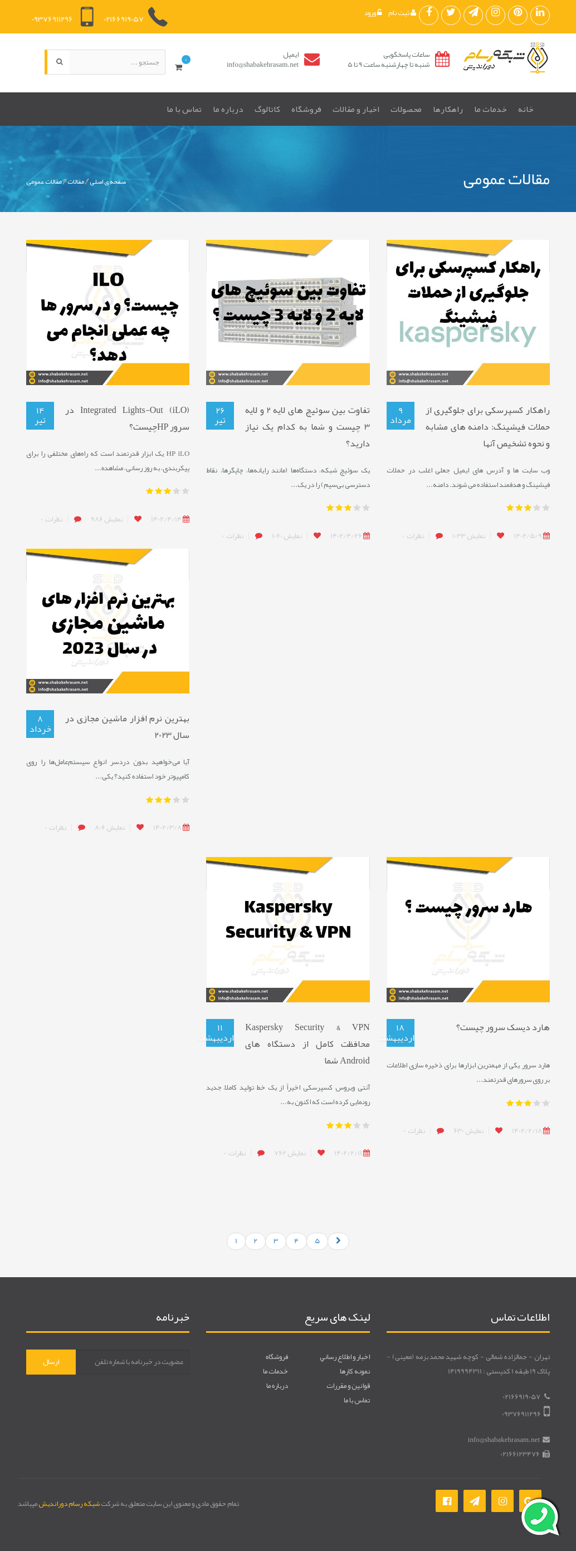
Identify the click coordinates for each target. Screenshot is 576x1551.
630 (468, 1131)
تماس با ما (184, 109)
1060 (287, 536)
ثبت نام (402, 13)
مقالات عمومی (44, 181)
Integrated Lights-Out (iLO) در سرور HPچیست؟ (127, 418)
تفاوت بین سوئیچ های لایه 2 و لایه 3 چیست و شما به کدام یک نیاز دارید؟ (307, 426)
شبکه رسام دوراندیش (69, 1503)
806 (110, 827)
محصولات (406, 109)
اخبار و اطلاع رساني (345, 1357)
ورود (373, 13)
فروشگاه (306, 109)
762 (290, 1153)
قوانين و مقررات (348, 1385)
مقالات (75, 181)
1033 (468, 536)
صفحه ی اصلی (108, 181)
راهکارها (448, 109)
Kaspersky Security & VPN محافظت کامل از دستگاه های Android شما (307, 1044)
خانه (526, 109)
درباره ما (228, 109)
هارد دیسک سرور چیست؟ (503, 1027)
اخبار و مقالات (356, 109)
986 (107, 519)
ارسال (51, 1362)
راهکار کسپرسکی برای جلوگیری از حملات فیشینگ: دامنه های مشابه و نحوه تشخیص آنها (488, 426)
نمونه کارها (355, 1371)
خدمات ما (490, 109)
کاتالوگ (267, 109)
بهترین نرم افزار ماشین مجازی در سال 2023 (127, 727)
